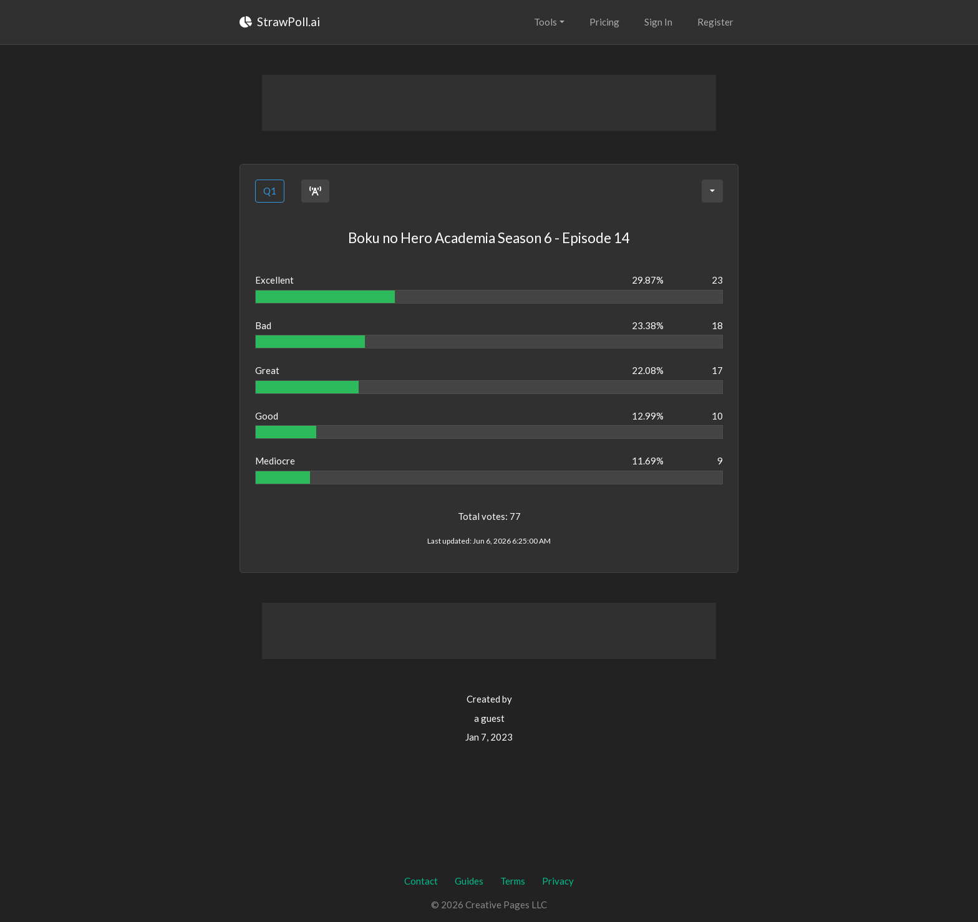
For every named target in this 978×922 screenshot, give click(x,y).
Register (715, 21)
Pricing (604, 21)
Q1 (269, 190)
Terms (512, 880)
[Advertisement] (489, 103)
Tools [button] (545, 21)
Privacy (558, 880)
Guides (469, 880)
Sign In (658, 21)
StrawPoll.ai (280, 21)
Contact (421, 880)
